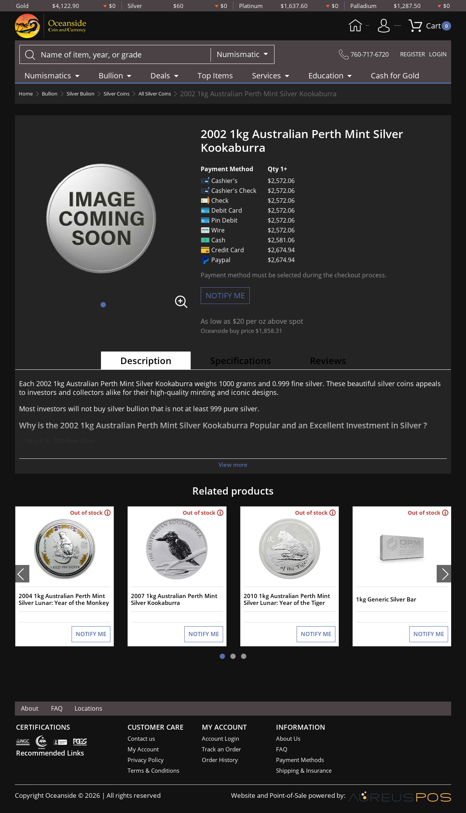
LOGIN (436, 64)
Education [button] (325, 85)
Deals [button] (160, 85)
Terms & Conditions (157, 772)
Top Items (215, 85)
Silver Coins (147, 103)
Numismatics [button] (47, 85)
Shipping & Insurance (307, 772)
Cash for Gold (395, 85)
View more (233, 474)
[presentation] (22, 592)
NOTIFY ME (225, 305)
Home (312, 31)
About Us (289, 739)
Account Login (222, 739)
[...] (115, 64)
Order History (222, 761)
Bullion (58, 103)
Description (145, 370)
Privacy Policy (148, 761)
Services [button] (266, 85)
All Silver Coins (198, 103)
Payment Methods (303, 761)
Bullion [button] (111, 85)
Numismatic (239, 64)
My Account (369, 31)
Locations (115, 709)
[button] (103, 314)
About (35, 709)
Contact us (143, 739)
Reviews (328, 370)
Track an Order (224, 750)
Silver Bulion (99, 103)
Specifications (240, 370)
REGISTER (402, 64)
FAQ (72, 709)
